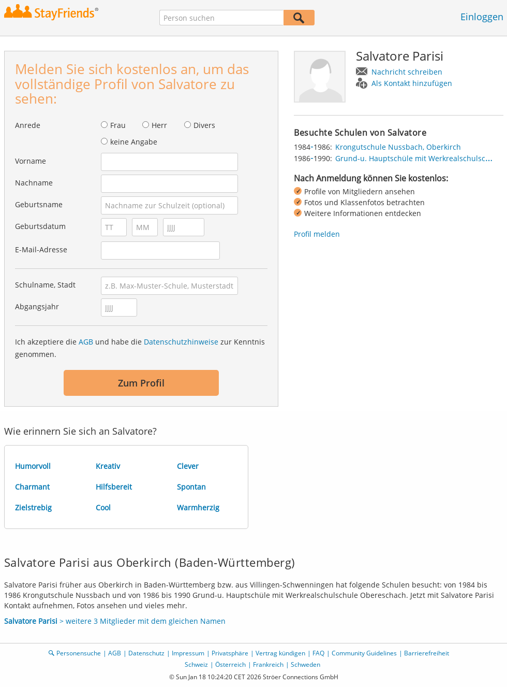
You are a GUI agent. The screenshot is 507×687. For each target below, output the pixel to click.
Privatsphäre (230, 653)
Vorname (30, 161)
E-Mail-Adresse (41, 249)
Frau (118, 125)
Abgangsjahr (37, 306)
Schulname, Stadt (45, 285)
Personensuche (78, 653)
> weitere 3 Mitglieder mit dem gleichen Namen (115, 621)
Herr (159, 125)
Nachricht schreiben (406, 72)
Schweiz (196, 664)
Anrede (27, 125)
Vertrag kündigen (280, 653)
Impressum (188, 653)
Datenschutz (146, 653)
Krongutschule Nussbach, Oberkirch (398, 147)
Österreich (230, 664)
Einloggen (481, 16)
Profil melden (317, 234)
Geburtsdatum (40, 226)
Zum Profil (141, 383)
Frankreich (268, 664)
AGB (86, 342)
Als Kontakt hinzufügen (411, 83)
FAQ (318, 653)
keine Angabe (133, 142)
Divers (204, 125)
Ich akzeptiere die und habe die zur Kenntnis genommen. (140, 348)
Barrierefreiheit (426, 653)
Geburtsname (39, 204)
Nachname (34, 183)
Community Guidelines (364, 653)
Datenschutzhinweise (181, 342)
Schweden (305, 664)
